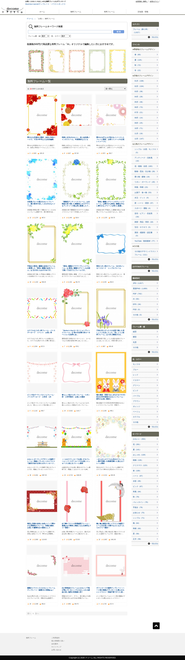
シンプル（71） (139, 518)
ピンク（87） (138, 486)
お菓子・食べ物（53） (144, 192)
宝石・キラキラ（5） (143, 227)
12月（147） (140, 139)
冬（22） (138, 70)
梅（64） (136, 523)
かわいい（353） (140, 439)
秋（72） (138, 65)
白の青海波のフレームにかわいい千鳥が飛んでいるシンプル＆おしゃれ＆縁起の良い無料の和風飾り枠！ (76, 590)
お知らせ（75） (139, 513)
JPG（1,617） (138, 283)
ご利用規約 (55, 638)
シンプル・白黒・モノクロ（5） (145, 150)
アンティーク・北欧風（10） (143, 159)
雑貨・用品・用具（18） (144, 222)
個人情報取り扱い (58, 641)
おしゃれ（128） (140, 455)
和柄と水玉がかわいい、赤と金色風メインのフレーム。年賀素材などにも (76, 138)
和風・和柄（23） (142, 187)
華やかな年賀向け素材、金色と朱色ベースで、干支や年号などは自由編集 (41, 138)
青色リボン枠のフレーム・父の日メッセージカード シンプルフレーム (110, 267)
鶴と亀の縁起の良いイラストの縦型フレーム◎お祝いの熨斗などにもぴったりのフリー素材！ (110, 526)
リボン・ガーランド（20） (145, 182)
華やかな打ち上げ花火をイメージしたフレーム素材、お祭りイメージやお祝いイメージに (110, 139)
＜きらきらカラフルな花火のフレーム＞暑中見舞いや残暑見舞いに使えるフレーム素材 (110, 461)
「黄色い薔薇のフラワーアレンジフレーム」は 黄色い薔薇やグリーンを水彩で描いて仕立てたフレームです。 (76, 268)
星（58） (136, 534)
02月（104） (140, 86)
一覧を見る (154, 37)
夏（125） (139, 60)
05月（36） (139, 102)
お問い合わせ (56, 650)
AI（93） (136, 299)
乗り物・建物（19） (143, 177)
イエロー (136, 380)
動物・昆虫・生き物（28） (145, 171)
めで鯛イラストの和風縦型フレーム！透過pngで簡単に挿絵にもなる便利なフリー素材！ (76, 526)
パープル (136, 396)
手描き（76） (138, 507)
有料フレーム (109, 12)
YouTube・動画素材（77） (145, 241)
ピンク (135, 391)
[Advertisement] (12, 98)
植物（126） (138, 460)
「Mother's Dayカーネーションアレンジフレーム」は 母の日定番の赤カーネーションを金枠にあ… (76, 332)
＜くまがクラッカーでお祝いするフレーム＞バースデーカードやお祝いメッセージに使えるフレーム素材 (76, 461)
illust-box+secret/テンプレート (37, 4)
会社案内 (54, 644)
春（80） (138, 55)
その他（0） (138, 315)
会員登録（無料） (142, 1)
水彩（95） (137, 481)
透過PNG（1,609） (140, 288)
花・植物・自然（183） (144, 166)
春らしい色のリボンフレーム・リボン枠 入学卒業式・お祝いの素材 (76, 396)
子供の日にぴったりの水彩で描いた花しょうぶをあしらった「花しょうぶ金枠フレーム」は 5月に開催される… (110, 332)
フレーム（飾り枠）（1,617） (141, 30)
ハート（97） (138, 476)
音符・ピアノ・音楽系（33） (143, 215)
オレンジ (136, 406)
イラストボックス (58, 4)
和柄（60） (137, 528)
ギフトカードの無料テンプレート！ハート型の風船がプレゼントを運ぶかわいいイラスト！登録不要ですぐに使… (110, 590)
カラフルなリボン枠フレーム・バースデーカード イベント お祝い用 (41, 331)
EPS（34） (137, 304)
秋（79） (136, 497)
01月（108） (140, 81)
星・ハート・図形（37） (144, 203)
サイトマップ (56, 647)
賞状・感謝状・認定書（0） (143, 234)
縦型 (134, 332)
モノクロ (136, 364)
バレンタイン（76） (141, 502)
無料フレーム (75, 12)
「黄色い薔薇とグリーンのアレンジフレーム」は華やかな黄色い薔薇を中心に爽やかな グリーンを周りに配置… (110, 204)
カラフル (136, 417)
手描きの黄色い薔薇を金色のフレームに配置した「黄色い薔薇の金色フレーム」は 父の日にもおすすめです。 (41, 268)
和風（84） (137, 492)
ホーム (42, 12)
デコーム (30, 19)
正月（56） (137, 539)
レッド (135, 375)
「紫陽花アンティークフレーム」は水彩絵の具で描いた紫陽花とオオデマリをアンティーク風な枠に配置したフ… (76, 204)
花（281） (137, 444)
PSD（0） (137, 309)
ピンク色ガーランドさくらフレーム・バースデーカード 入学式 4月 (41, 396)
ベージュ (136, 412)
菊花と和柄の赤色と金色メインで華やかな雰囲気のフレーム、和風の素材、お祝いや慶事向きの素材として (41, 526)
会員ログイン (154, 1)
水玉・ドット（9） (142, 198)
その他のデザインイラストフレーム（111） (145, 253)
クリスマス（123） (140, 465)
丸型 (134, 342)
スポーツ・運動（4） (143, 208)
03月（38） (139, 91)
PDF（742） (138, 294)
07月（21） (139, 112)
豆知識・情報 (143, 12)
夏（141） (137, 450)
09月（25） (139, 123)
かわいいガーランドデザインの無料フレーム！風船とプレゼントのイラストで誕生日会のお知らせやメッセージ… (41, 461)
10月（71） (139, 128)
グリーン (136, 385)
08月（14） (139, 118)
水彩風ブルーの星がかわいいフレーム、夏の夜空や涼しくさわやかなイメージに (41, 204)
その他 (135, 347)
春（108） (137, 471)
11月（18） (139, 133)
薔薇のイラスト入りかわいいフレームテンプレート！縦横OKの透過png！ (41, 589)
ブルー (135, 370)
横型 (134, 337)
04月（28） (139, 97)
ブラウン (136, 401)
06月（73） (139, 107)
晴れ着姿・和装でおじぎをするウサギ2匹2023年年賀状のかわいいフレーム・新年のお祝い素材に (110, 397)
